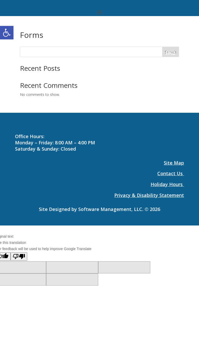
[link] (6, 32)
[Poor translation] (19, 256)
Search (170, 52)
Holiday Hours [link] (167, 184)
